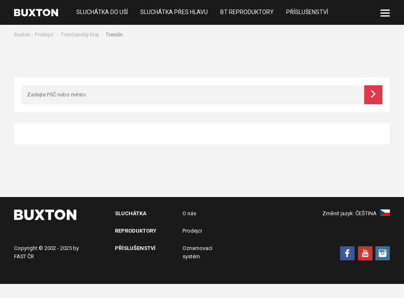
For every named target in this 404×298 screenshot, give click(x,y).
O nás (189, 213)
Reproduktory (135, 231)
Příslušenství (307, 12)
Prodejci (44, 35)
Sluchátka (130, 213)
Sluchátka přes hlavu (174, 12)
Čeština (372, 213)
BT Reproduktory (247, 12)
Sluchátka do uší (102, 12)
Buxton (22, 35)
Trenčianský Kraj (80, 35)
